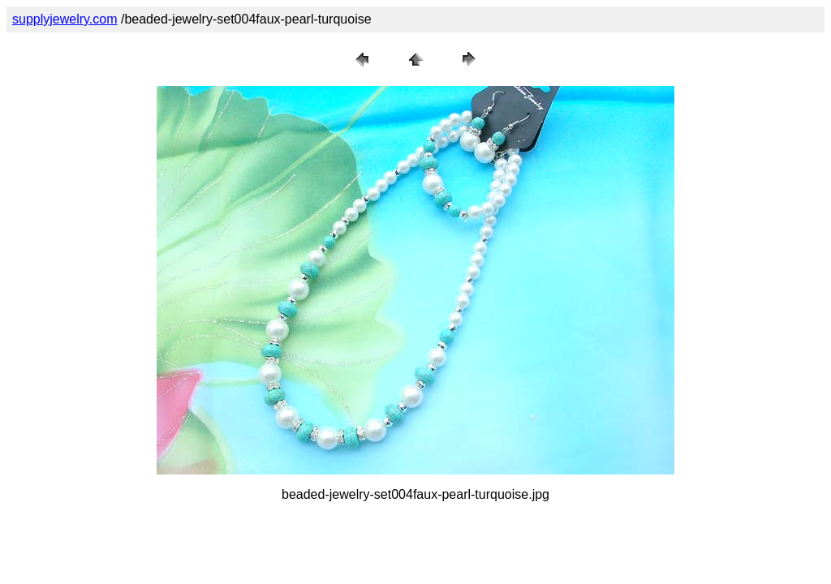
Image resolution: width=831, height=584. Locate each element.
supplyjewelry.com (65, 19)
